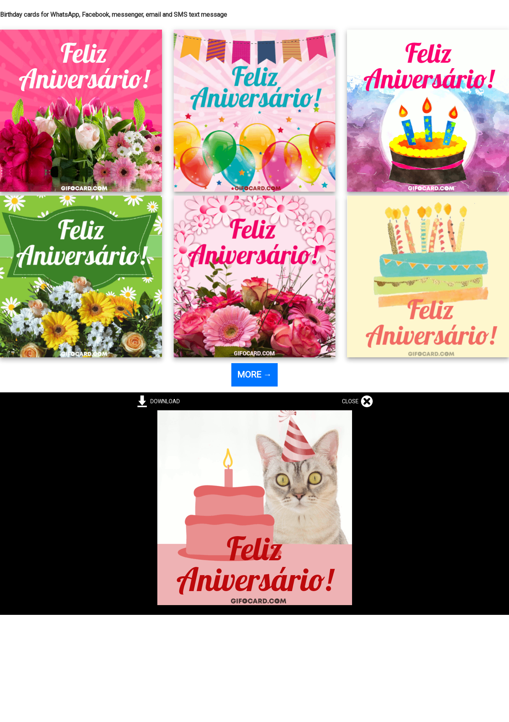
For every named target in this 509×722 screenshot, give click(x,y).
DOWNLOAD (164, 401)
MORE (254, 375)
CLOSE (351, 401)
